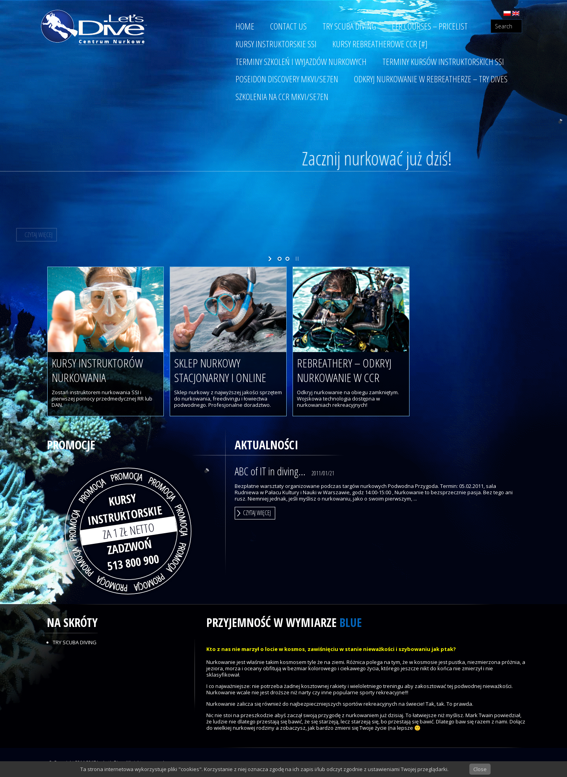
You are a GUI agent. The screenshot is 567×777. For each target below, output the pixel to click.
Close (480, 769)
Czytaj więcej (257, 512)
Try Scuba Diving (74, 642)
